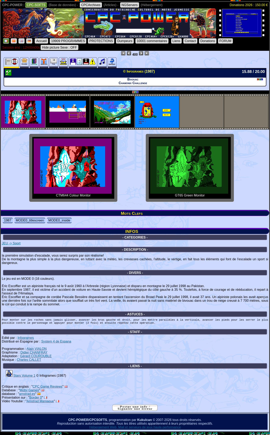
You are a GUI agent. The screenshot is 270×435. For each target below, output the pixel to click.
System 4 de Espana (56, 343)
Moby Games (29, 392)
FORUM (225, 41)
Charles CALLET (29, 361)
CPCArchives (90, 5)
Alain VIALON (37, 350)
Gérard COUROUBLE (36, 358)
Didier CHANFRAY (34, 354)
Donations (207, 41)
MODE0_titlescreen (30, 220)
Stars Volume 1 (24, 377)
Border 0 (35, 399)
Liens (176, 41)
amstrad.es (27, 395)
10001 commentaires (152, 41)
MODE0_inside (59, 220)
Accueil (41, 41)
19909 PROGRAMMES (68, 41)
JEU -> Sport (11, 243)
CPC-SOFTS (36, 5)
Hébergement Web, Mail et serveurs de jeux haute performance (135, 429)
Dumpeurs (124, 41)
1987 (7, 220)
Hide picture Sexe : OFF (59, 47)
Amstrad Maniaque (40, 403)
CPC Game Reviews (48, 388)
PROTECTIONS (101, 41)
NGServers (130, 5)
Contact (190, 41)
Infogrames (25, 339)
